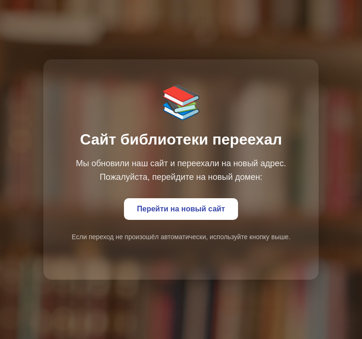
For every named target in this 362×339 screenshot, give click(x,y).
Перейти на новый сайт (181, 209)
